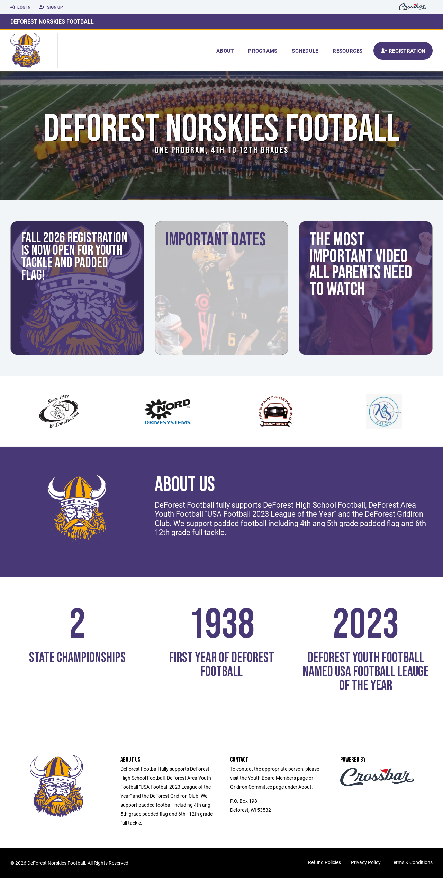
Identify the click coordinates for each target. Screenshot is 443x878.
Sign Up (51, 7)
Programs (262, 50)
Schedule (305, 50)
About (225, 50)
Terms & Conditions (412, 862)
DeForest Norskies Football (52, 21)
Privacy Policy (366, 862)
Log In (20, 7)
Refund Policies (324, 862)
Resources (347, 50)
